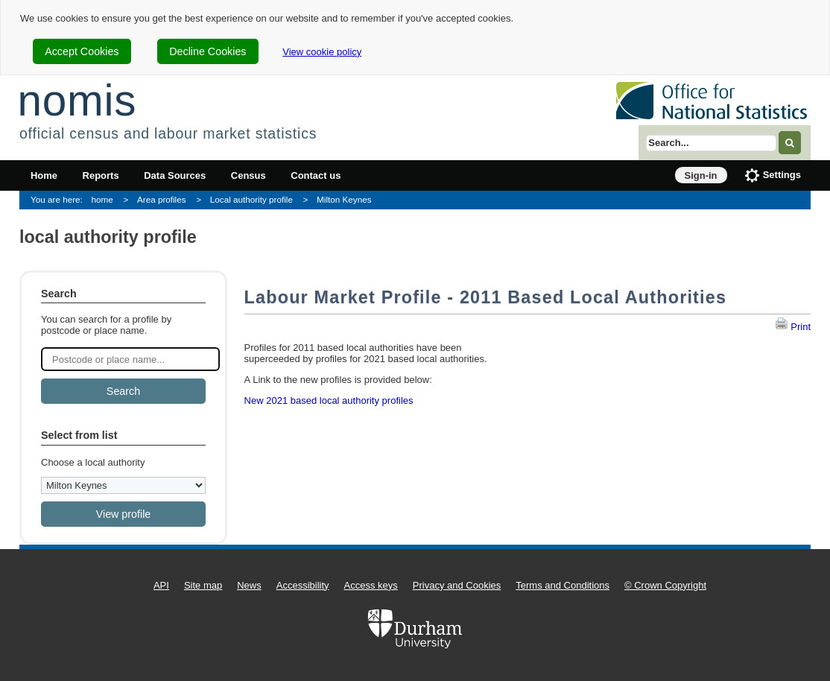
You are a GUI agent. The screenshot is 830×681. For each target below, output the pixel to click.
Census (248, 175)
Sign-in (701, 175)
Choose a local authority (93, 462)
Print (793, 326)
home (102, 199)
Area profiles (161, 199)
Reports (101, 175)
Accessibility (302, 585)
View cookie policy (321, 51)
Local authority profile (251, 199)
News (249, 585)
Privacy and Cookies (457, 585)
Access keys (371, 585)
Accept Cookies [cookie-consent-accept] (81, 51)
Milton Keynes (344, 199)
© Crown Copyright (665, 585)
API (161, 585)
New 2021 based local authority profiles (329, 400)
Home (44, 175)
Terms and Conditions (562, 585)
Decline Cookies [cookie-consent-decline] (207, 51)
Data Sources (175, 175)
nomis (76, 100)
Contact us (315, 175)
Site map (203, 585)
